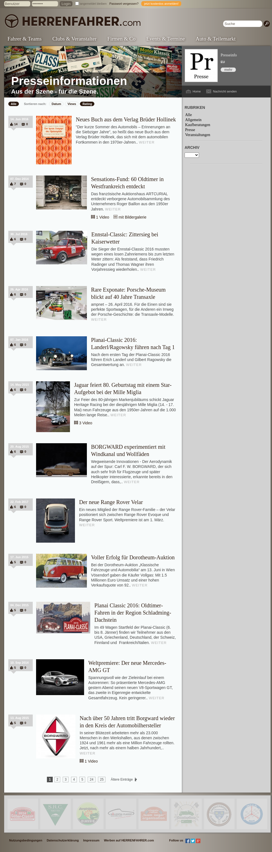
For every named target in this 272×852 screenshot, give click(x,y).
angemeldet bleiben (93, 3)
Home (197, 91)
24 (91, 779)
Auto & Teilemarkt (216, 39)
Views (71, 104)
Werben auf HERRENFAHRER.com (129, 840)
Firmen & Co (121, 39)
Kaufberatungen (197, 125)
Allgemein (193, 120)
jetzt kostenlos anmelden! (161, 3)
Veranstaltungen (197, 135)
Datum (56, 104)
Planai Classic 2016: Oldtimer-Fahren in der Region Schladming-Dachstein (132, 612)
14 (15, 124)
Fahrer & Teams (24, 39)
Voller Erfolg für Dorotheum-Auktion (133, 557)
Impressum (91, 840)
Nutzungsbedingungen (25, 840)
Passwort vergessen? (123, 3)
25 (102, 779)
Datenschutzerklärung (63, 840)
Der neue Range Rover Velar (111, 502)
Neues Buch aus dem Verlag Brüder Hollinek (126, 119)
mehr (228, 70)
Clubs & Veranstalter (74, 39)
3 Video (85, 423)
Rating (87, 104)
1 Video (102, 217)
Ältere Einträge (122, 779)
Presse (190, 130)
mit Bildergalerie (132, 217)
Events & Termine (165, 39)
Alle (13, 104)
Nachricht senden (225, 91)
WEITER (147, 142)
